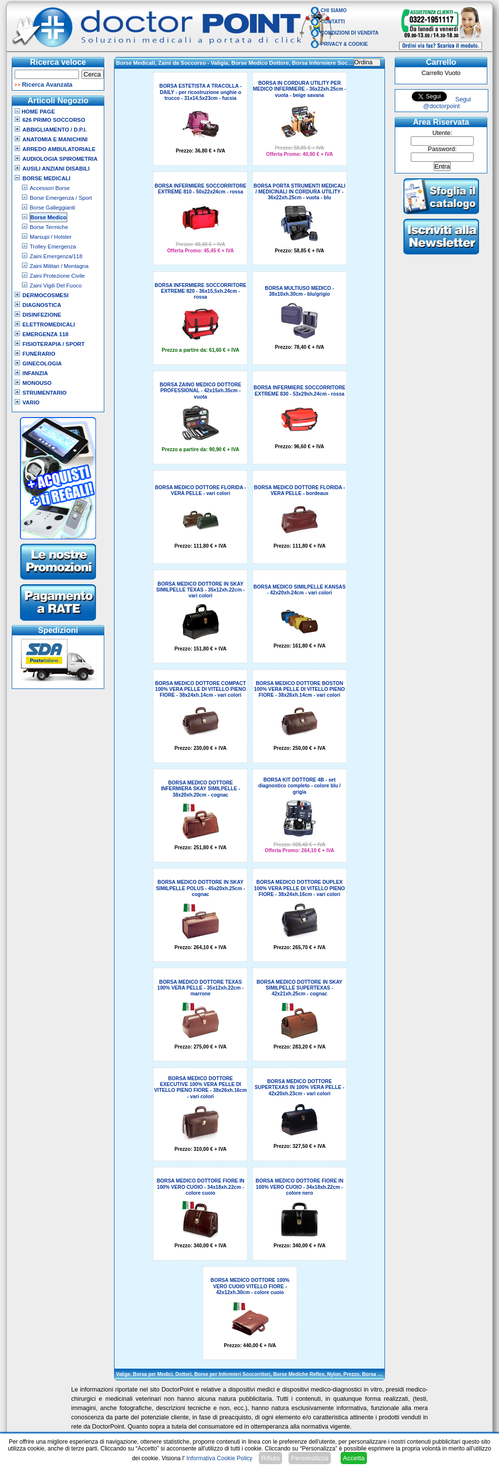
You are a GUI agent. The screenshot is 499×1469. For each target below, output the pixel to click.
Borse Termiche (49, 227)
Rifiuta (270, 1458)
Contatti (333, 21)
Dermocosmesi (45, 295)
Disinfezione (41, 315)
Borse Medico (48, 217)
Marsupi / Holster (51, 237)
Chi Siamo (333, 10)
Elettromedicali (48, 324)
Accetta (354, 1458)
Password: (442, 149)
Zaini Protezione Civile (57, 276)
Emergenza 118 (45, 334)
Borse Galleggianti (52, 207)
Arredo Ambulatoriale (59, 149)
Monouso (37, 383)
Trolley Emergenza (53, 246)
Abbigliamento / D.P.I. (54, 130)
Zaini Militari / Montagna (59, 266)
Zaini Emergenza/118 (56, 256)
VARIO (30, 402)
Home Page (35, 111)
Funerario (39, 354)
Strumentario (44, 393)
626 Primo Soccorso (53, 120)
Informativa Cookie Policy (219, 1458)
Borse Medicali (46, 178)
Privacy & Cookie (344, 44)
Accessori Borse (50, 188)
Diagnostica (41, 305)
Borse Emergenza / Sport (61, 198)
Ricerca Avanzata (47, 84)
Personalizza (309, 1458)
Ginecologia (42, 363)
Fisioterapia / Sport (53, 344)
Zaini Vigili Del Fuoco (56, 285)
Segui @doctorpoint (447, 103)
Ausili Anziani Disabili (56, 169)
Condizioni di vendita (350, 33)
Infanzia (35, 373)
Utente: (442, 133)
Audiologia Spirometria (59, 159)
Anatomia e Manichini (55, 139)
